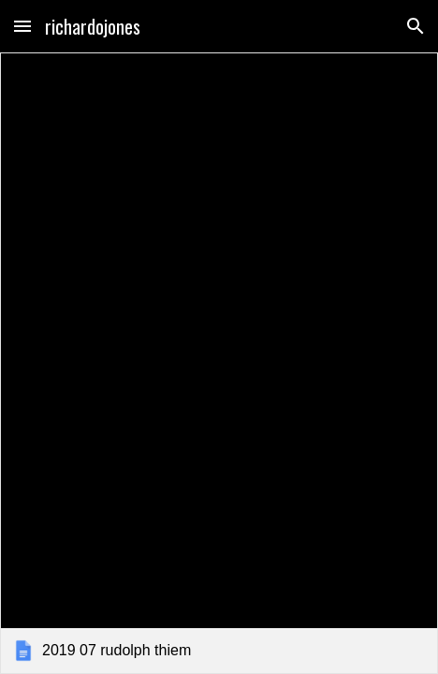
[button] (22, 25)
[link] (219, 363)
